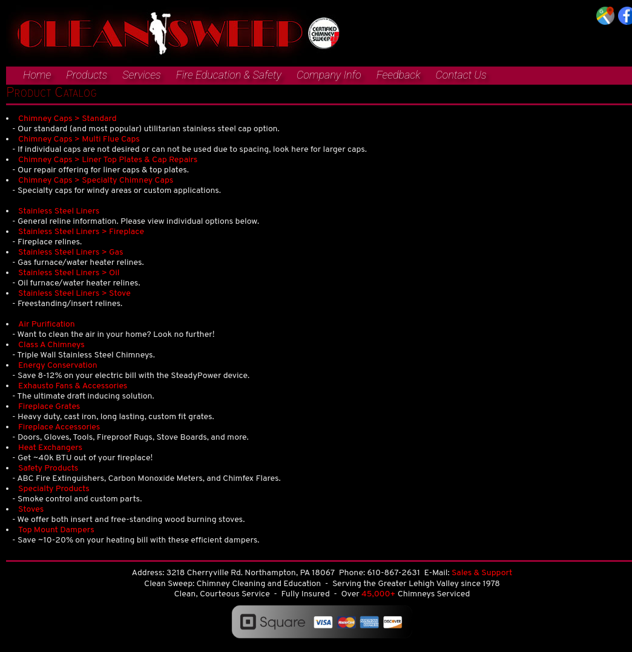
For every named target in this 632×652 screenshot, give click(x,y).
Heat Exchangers (50, 448)
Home (37, 74)
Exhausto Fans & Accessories (72, 386)
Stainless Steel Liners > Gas (70, 252)
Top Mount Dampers (56, 530)
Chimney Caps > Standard (67, 119)
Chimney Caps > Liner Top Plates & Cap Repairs (107, 160)
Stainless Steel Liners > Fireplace (81, 232)
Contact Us (460, 74)
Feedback (399, 74)
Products (86, 74)
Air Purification (46, 324)
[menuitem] (31, 75)
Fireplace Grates (49, 407)
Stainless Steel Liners (58, 211)
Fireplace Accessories (59, 427)
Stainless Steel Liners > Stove (74, 294)
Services (141, 74)
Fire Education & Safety (228, 74)
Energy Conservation (57, 365)
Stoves (31, 509)
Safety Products (48, 468)
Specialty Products (54, 489)
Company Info (329, 74)
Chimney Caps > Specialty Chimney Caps (95, 180)
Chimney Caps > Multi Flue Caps (79, 139)
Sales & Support (482, 573)
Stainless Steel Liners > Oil (68, 273)
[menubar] (246, 76)
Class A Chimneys (51, 345)
